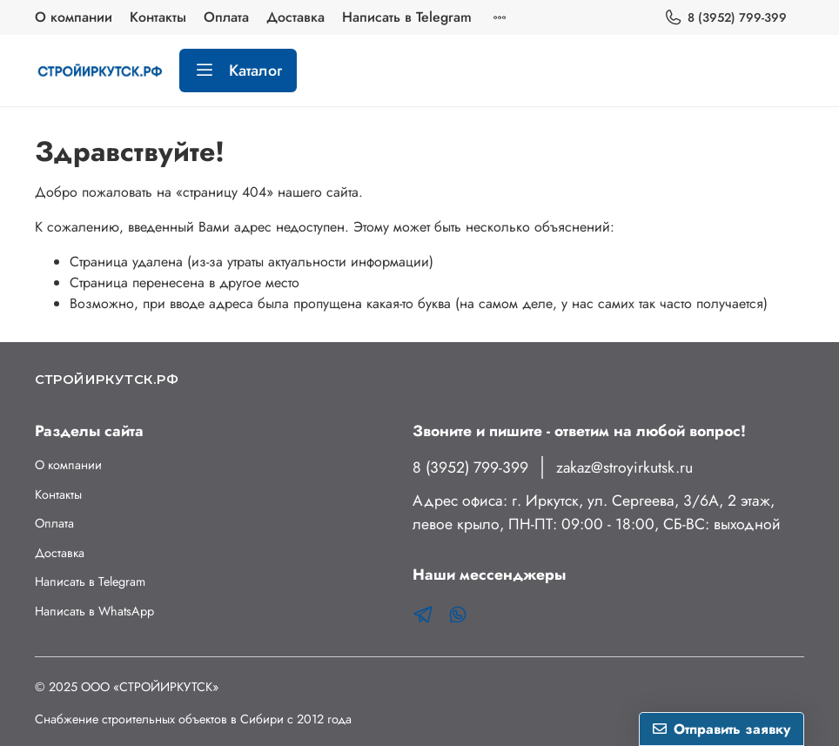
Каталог (238, 70)
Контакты (158, 17)
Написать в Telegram (407, 17)
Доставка (295, 17)
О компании (73, 17)
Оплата (226, 17)
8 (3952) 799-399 (725, 18)
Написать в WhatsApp (94, 611)
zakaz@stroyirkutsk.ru (624, 467)
